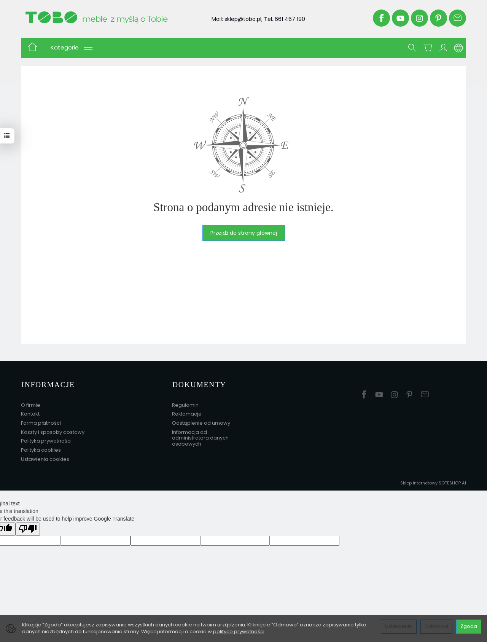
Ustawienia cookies (45, 458)
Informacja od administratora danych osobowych (200, 436)
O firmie (30, 404)
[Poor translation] (28, 528)
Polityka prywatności (46, 439)
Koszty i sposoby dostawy (52, 431)
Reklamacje (187, 412)
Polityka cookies (41, 448)
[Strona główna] (107, 17)
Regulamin (185, 404)
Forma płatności (41, 421)
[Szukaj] (412, 48)
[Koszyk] (428, 48)
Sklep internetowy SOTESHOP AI (433, 482)
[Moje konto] (443, 48)
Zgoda (468, 626)
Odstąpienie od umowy (201, 421)
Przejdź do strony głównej (243, 233)
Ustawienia (398, 626)
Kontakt (30, 412)
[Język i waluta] (458, 48)
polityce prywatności (238, 631)
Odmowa (436, 626)
